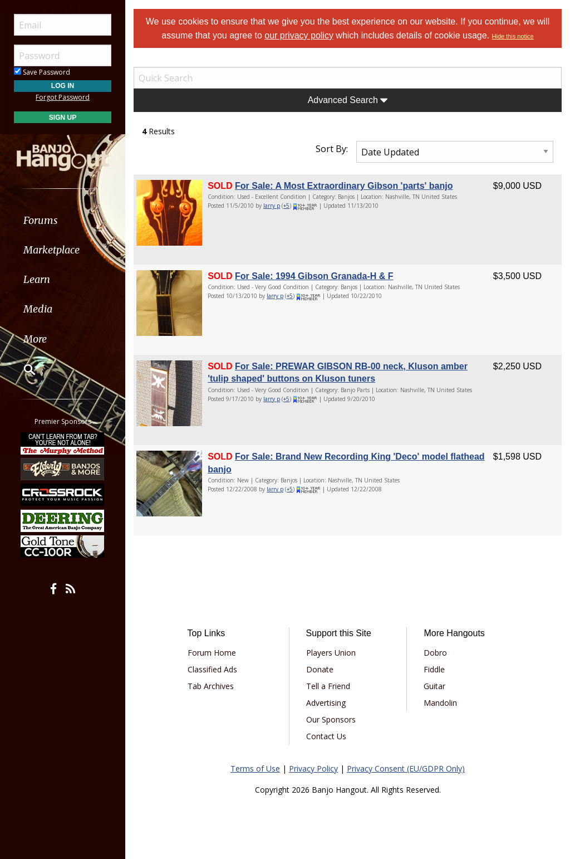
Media (37, 308)
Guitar (434, 686)
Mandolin (440, 702)
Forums (40, 220)
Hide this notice (513, 36)
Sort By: (332, 149)
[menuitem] (62, 220)
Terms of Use (255, 768)
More (35, 339)
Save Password (42, 72)
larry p (271, 205)
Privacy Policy (313, 768)
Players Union (331, 652)
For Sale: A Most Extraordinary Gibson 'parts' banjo (344, 186)
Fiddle (434, 669)
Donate (319, 669)
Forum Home (212, 652)
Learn (36, 279)
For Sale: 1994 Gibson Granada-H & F (314, 276)
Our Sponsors (331, 719)
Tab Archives (211, 686)
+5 (286, 205)
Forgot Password (63, 97)
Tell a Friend (328, 686)
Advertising (326, 702)
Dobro (435, 652)
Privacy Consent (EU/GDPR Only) (406, 768)
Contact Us (326, 736)
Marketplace (51, 249)
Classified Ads (212, 669)
